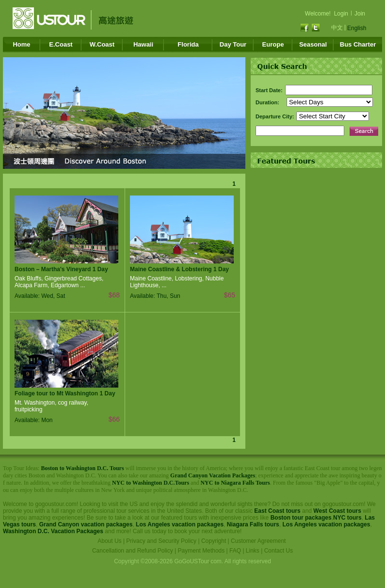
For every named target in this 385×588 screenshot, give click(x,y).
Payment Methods (201, 550)
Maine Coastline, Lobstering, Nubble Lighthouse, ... (177, 282)
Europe (273, 44)
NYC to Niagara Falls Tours (235, 482)
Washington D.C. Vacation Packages (53, 531)
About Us (109, 541)
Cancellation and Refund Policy (132, 550)
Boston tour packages (301, 517)
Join (359, 13)
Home (21, 44)
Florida (187, 44)
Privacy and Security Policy (161, 541)
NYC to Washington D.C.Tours (150, 482)
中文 (337, 27)
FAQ (235, 550)
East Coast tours (277, 510)
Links (252, 550)
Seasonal (313, 44)
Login (341, 13)
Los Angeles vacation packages (180, 524)
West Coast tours (337, 510)
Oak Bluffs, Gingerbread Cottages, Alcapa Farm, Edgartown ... (59, 282)
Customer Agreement (258, 541)
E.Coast (60, 44)
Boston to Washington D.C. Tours (82, 468)
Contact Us (278, 550)
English (356, 28)
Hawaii (143, 44)
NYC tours (347, 517)
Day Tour (233, 44)
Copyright (213, 541)
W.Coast (102, 44)
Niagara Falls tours (253, 524)
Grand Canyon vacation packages (86, 524)
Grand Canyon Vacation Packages (212, 475)
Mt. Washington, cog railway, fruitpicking (51, 406)
